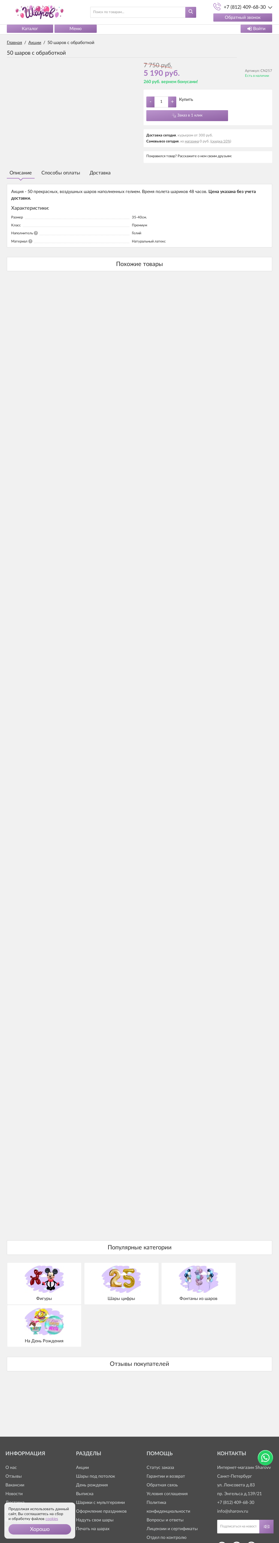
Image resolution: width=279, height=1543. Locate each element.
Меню (75, 29)
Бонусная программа (26, 1485)
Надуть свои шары (95, 1477)
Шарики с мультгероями (100, 1459)
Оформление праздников (101, 1468)
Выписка (84, 1450)
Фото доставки (20, 1477)
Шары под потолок (95, 1433)
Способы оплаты (60, 173)
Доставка (100, 173)
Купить (186, 99)
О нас (11, 1424)
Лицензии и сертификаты (172, 1485)
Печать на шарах (93, 1485)
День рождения (92, 1442)
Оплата (12, 1468)
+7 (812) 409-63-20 (165, 1512)
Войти (256, 29)
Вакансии (14, 1442)
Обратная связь (162, 1442)
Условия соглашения (167, 1450)
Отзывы (13, 1433)
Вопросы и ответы (165, 1477)
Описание (21, 173)
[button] (39, 1529)
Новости (14, 1450)
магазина (192, 141)
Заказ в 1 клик (189, 115)
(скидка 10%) (220, 141)
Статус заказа (160, 1424)
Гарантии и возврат (166, 1433)
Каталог (30, 29)
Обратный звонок (242, 17)
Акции (82, 1424)
